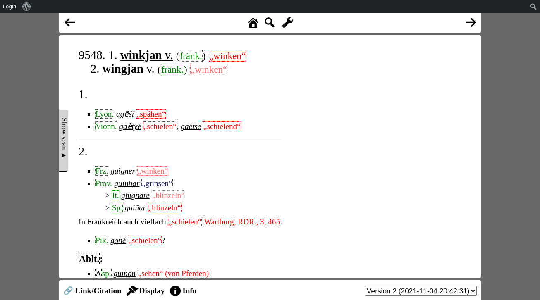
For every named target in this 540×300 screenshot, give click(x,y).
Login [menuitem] (9, 6)
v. (146, 55)
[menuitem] (26, 6)
